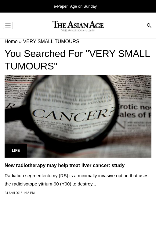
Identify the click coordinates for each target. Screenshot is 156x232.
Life (16, 150)
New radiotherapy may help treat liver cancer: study (65, 165)
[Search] (149, 26)
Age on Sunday (83, 6)
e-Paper (61, 6)
